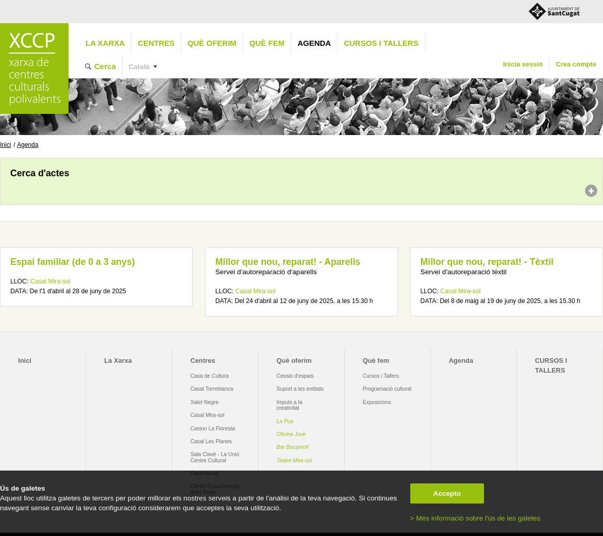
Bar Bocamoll (292, 447)
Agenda (314, 43)
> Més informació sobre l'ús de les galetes (475, 518)
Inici (5, 144)
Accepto (447, 493)
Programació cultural (387, 389)
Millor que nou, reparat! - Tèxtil (487, 262)
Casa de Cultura (209, 376)
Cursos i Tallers (381, 376)
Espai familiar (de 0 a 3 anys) (72, 262)
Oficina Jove (291, 434)
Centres (156, 43)
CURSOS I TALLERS (381, 43)
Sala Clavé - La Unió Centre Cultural (214, 457)
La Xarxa (105, 43)
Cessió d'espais (295, 376)
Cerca (105, 66)
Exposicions (377, 402)
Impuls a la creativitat (290, 405)
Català (139, 67)
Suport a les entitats (300, 389)
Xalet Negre (204, 402)
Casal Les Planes (210, 441)
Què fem (266, 43)
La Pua (285, 421)
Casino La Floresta (212, 428)
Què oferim (212, 43)
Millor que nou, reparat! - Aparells (287, 262)
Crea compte (576, 64)
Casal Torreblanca (211, 389)
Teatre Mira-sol (294, 460)
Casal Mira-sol (50, 281)
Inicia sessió (523, 64)
